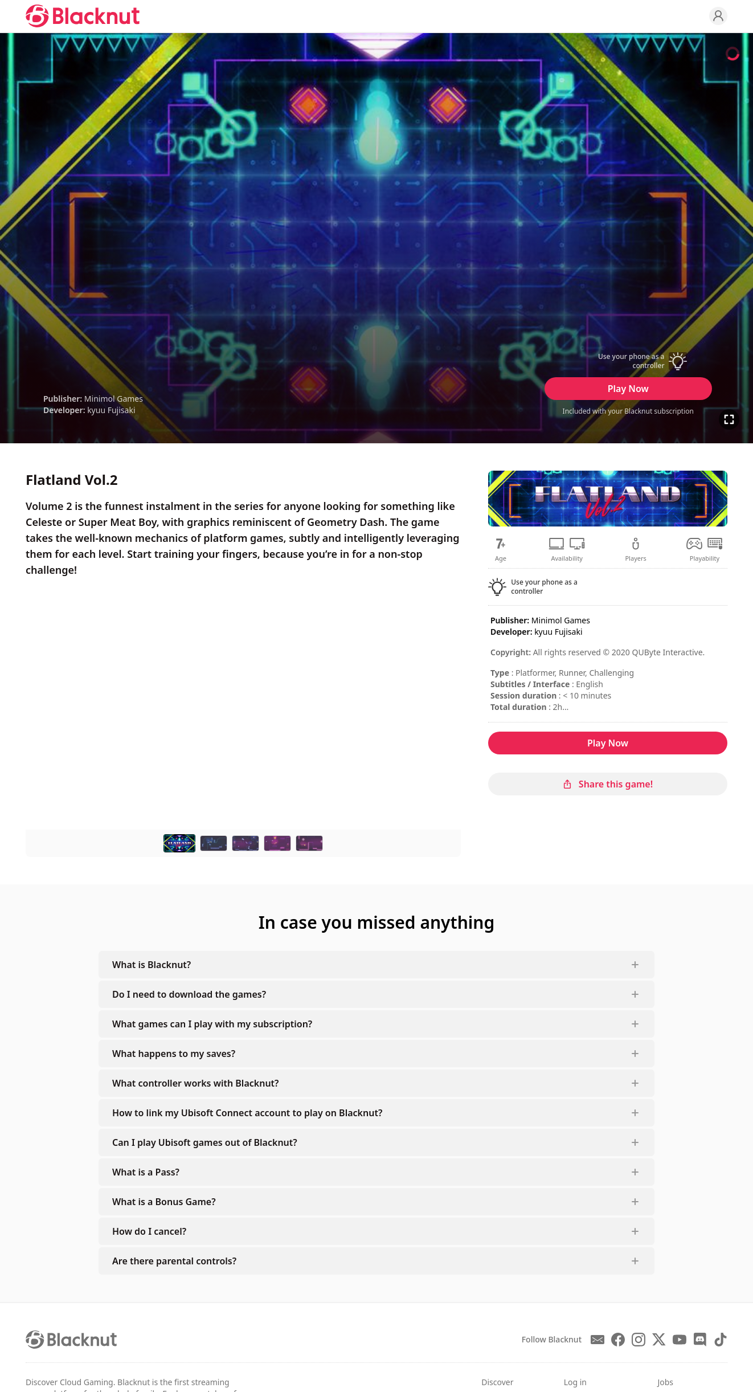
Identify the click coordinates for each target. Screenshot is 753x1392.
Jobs (665, 1382)
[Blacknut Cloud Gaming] (83, 16)
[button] (628, 361)
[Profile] (718, 16)
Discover (497, 1382)
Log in (575, 1382)
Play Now (628, 388)
